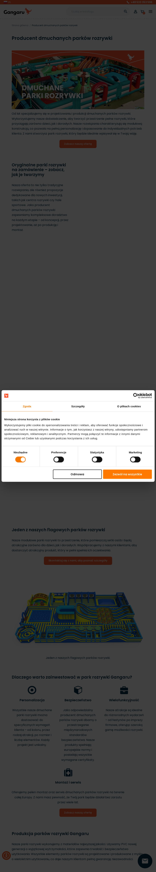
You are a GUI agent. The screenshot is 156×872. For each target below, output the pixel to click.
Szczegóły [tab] (78, 406)
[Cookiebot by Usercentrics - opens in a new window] (136, 396)
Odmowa (77, 474)
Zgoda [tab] (27, 406)
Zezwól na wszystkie (127, 474)
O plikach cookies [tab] (129, 406)
